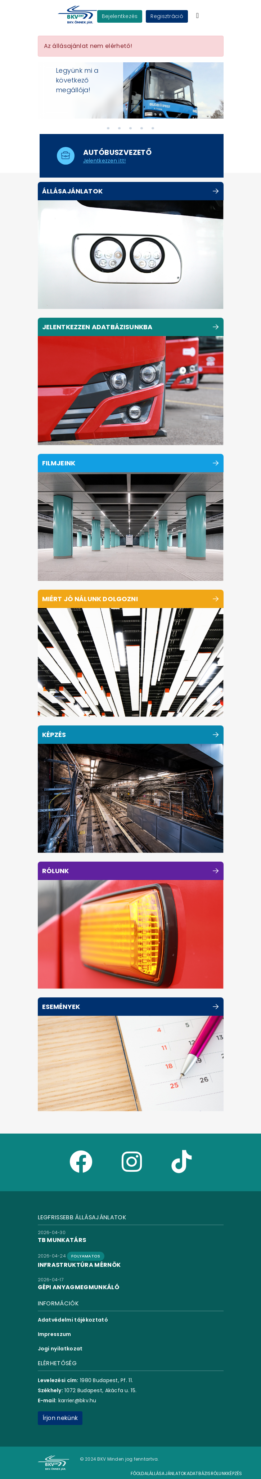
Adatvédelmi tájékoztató (73, 1319)
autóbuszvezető (117, 152)
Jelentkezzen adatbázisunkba (97, 326)
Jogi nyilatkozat (60, 1348)
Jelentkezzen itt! (104, 160)
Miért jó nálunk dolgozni (90, 598)
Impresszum (54, 1334)
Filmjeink (59, 463)
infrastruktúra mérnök (79, 1265)
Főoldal (140, 1473)
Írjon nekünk (60, 1418)
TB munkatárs (62, 1240)
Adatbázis (199, 1473)
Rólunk (55, 870)
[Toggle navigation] (197, 15)
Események (61, 1006)
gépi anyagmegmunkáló (78, 1287)
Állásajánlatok (72, 191)
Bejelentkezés (120, 16)
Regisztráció (166, 16)
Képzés (54, 734)
